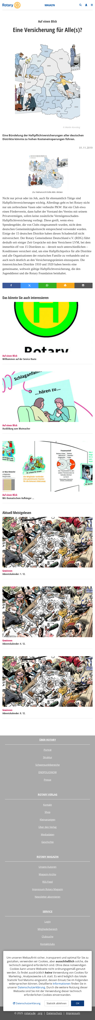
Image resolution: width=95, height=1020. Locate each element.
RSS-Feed (47, 881)
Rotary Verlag (47, 794)
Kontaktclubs (47, 944)
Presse (47, 779)
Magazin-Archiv (47, 874)
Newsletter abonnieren (47, 896)
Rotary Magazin (47, 856)
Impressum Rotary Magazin (47, 889)
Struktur (47, 757)
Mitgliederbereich (47, 929)
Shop (47, 812)
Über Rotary (47, 739)
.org (39, 1013)
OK (77, 1003)
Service (47, 911)
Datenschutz (54, 1013)
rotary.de (30, 1013)
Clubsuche (47, 936)
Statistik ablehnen (56, 1003)
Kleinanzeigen (47, 819)
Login (47, 921)
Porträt (47, 749)
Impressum (73, 1013)
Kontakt (47, 804)
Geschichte (47, 842)
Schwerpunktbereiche (47, 764)
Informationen (62, 983)
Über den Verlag (47, 827)
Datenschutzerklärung (31, 987)
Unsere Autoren (47, 866)
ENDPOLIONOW (47, 772)
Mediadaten (47, 834)
